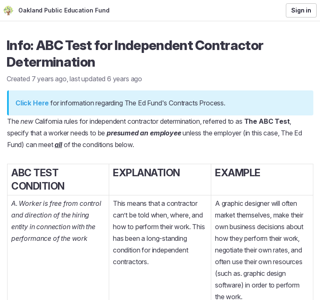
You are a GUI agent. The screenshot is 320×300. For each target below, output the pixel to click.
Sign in (301, 10)
